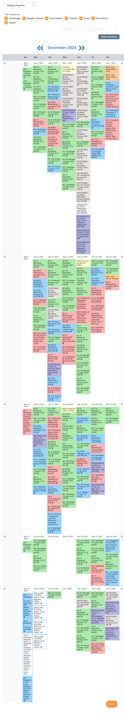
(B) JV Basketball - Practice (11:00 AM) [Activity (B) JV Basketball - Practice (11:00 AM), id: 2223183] (82, 613)
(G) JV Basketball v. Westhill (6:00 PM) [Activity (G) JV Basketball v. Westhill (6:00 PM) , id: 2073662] (53, 490)
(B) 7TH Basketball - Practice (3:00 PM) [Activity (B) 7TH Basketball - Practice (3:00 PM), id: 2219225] (96, 412)
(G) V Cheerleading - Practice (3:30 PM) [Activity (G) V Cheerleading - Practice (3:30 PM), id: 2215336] (82, 329)
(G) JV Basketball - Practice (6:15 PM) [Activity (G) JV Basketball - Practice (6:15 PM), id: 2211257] (53, 152)
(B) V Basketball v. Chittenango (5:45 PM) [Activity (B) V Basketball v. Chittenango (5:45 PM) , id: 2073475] (97, 457)
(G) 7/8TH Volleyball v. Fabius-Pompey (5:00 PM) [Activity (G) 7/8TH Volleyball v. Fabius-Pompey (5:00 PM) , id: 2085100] (68, 328)
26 (5, 589)
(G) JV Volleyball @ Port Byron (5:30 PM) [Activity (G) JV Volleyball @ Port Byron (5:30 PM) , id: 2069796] (97, 300)
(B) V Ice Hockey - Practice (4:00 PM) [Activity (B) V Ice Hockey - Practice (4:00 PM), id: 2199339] (68, 455)
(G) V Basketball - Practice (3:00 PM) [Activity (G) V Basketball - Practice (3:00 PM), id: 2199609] (97, 104)
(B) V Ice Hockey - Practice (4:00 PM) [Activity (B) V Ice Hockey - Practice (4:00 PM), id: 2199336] (68, 283)
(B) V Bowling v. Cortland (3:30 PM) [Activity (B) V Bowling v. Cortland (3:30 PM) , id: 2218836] (83, 438)
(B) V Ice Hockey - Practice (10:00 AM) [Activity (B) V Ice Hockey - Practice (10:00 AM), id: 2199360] (54, 595)
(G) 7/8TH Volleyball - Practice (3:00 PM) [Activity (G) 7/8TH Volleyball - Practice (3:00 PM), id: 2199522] (38, 90)
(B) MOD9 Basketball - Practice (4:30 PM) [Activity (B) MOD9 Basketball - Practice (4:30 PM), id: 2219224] (67, 472)
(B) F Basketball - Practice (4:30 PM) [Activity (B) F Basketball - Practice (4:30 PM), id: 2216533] (68, 463)
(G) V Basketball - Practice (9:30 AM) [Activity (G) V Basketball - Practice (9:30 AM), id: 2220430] (112, 420)
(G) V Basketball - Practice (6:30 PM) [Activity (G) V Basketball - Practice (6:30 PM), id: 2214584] (39, 310)
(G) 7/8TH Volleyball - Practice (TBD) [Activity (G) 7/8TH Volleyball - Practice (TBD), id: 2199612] (96, 70)
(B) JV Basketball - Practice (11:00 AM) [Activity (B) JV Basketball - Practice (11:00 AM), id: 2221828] (111, 565)
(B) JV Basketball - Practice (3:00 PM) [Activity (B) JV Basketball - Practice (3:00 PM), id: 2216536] (82, 412)
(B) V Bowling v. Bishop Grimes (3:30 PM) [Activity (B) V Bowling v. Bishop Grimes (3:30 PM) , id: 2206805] (54, 97)
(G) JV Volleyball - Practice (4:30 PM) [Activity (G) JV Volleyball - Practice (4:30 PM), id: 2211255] (54, 122)
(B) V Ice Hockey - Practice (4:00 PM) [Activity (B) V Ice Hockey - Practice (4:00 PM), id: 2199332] (39, 99)
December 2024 (62, 47)
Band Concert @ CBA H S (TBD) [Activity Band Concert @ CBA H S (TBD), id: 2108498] (68, 410)
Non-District (102, 18)
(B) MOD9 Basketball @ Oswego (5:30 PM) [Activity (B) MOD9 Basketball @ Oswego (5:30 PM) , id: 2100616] (82, 462)
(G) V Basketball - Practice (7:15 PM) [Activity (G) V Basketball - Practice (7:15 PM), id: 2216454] (39, 471)
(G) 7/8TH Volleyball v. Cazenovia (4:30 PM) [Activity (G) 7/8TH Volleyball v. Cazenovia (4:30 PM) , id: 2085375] (97, 282)
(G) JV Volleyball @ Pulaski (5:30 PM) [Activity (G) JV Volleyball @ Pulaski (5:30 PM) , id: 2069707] (39, 302)
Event (87, 18)
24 (5, 404)
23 (5, 257)
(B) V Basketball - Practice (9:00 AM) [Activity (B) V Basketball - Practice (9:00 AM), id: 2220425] (39, 550)
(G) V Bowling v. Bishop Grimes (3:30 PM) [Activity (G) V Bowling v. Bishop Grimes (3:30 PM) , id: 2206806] (54, 89)
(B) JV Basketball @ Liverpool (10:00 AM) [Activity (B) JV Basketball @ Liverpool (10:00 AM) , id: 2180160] (112, 285)
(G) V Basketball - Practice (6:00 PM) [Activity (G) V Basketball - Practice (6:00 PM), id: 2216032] (83, 373)
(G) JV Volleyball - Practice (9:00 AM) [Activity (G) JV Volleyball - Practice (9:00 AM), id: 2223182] (83, 595)
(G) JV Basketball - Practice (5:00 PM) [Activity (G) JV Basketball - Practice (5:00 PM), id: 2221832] (82, 561)
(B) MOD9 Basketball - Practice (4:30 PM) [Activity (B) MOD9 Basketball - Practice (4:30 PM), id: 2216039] (82, 348)
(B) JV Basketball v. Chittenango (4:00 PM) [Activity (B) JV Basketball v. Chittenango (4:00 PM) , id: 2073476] (96, 439)
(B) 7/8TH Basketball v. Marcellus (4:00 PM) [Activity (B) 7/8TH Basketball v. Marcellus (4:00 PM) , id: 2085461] (97, 272)
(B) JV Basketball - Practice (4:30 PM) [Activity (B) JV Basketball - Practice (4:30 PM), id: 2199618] (67, 135)
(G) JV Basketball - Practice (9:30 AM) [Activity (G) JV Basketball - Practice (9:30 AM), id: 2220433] (111, 412)
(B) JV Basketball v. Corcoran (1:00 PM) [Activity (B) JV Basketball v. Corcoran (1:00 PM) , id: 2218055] (27, 626)
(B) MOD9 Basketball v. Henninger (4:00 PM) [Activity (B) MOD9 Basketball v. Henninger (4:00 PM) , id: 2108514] (39, 429)
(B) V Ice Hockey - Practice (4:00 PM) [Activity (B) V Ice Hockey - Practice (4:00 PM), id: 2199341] (39, 568)
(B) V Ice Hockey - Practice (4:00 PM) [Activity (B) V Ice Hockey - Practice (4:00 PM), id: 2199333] (68, 126)
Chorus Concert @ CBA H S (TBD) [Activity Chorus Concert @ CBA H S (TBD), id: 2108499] (83, 263)
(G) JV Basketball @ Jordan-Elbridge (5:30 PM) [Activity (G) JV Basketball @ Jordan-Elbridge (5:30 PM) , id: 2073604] (97, 449)
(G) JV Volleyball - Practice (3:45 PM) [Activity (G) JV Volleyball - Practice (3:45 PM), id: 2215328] (54, 339)
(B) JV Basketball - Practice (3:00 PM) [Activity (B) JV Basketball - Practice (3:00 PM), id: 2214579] (38, 264)
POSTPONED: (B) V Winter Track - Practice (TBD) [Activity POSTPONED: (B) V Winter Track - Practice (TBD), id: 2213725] (83, 92)
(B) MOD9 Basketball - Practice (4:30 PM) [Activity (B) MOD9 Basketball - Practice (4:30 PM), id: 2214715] (67, 291)
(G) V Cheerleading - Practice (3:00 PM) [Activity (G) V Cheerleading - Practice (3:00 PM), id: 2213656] (67, 427)
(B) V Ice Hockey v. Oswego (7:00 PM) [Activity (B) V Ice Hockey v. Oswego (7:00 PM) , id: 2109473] (83, 486)
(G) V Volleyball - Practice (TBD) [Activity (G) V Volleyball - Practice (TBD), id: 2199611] (97, 87)
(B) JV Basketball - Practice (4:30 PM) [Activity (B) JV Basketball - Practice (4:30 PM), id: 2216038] (82, 339)
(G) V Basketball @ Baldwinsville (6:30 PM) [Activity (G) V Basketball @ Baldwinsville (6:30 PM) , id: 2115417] (97, 308)
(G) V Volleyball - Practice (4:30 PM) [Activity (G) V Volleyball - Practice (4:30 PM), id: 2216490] (68, 481)
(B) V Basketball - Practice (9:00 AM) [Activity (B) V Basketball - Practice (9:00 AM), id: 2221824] (97, 543)
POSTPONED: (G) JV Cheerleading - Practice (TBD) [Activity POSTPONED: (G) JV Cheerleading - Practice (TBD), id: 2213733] (82, 102)
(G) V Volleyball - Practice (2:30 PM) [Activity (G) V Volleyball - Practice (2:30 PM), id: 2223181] (83, 622)
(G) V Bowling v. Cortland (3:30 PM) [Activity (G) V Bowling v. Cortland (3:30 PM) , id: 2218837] (83, 420)
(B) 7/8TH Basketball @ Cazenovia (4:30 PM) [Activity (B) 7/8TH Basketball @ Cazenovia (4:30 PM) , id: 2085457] (54, 105)
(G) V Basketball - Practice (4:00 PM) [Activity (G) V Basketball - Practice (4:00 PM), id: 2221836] (83, 630)
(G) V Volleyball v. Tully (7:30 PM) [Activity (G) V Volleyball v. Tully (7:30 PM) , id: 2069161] (83, 494)
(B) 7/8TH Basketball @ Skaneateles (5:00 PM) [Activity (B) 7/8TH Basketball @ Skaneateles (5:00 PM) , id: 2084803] (53, 480)
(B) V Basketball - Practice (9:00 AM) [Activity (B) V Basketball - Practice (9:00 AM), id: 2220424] (27, 547)
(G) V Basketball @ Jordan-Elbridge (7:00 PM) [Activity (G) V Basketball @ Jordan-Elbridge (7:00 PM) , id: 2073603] (97, 478)
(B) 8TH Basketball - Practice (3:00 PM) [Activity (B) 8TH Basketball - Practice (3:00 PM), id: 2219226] (96, 421)
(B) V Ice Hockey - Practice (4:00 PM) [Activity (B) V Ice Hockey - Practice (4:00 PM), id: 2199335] (97, 134)
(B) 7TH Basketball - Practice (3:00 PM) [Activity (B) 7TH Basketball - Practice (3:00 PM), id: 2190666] (67, 274)
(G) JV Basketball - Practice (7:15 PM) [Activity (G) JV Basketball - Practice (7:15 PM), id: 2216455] (38, 480)
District (12, 22)
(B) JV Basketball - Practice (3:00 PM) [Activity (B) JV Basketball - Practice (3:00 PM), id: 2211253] (53, 70)
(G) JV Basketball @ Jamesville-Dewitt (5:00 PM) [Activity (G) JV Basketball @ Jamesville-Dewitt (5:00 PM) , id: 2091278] (68, 339)
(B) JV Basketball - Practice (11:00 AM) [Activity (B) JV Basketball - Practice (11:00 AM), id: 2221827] (97, 559)
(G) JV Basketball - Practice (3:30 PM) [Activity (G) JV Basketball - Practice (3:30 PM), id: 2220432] (82, 429)
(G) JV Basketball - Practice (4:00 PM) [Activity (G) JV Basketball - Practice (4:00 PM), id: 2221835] (96, 629)
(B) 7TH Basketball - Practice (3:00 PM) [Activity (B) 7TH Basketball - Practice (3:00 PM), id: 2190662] (38, 80)
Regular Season (35, 18)
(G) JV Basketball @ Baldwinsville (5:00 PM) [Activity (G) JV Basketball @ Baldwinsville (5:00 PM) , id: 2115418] (96, 291)
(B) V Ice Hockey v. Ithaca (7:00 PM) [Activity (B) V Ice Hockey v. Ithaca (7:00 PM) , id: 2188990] (54, 398)
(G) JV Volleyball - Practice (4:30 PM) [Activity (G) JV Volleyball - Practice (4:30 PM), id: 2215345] (68, 308)
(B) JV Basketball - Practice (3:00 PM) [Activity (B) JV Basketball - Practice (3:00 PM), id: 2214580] (53, 264)
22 (5, 63)
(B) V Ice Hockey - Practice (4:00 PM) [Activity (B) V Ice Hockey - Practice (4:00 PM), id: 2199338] (39, 420)
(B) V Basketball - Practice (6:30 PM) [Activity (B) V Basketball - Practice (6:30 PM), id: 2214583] (39, 327)
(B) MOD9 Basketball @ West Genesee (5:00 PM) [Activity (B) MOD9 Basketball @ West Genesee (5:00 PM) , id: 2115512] (53, 131)
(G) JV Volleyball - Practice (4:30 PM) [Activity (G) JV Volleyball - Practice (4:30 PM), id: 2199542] (39, 106)
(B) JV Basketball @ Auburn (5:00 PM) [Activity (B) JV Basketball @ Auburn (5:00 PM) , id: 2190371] (38, 123)
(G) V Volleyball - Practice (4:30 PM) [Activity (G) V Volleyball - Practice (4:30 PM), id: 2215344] (68, 300)
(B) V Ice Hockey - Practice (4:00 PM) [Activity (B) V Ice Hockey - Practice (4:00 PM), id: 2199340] (97, 430)
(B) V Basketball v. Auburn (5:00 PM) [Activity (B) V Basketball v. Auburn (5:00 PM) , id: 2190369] (39, 132)
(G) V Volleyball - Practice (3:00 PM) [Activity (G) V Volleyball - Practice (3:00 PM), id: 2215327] (54, 283)
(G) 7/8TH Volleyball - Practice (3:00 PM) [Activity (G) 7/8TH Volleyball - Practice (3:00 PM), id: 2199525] (53, 303)
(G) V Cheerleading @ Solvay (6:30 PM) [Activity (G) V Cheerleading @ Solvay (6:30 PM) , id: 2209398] (54, 500)
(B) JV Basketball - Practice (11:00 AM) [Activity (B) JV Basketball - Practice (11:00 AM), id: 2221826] (39, 559)
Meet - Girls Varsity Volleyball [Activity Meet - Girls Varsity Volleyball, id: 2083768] (112, 277)
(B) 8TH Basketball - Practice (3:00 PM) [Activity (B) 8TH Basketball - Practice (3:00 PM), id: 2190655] (67, 264)
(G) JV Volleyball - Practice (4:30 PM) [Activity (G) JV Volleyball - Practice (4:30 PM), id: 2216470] (54, 461)
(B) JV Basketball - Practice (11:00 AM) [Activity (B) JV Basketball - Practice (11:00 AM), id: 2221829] (82, 551)
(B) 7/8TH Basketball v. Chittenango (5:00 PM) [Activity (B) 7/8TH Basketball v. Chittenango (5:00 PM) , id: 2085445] (38, 293)
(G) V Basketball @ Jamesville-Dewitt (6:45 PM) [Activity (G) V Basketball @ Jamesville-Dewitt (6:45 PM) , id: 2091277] (68, 360)
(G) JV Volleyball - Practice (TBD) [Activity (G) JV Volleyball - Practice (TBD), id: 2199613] (97, 79)
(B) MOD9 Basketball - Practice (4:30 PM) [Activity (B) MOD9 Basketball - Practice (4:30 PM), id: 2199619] (67, 145)
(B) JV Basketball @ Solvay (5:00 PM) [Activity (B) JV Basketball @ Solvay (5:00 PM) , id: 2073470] (53, 470)
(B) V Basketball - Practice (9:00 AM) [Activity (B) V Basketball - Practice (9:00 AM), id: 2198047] (27, 73)
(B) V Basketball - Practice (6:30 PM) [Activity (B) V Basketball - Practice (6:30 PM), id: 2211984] (68, 187)
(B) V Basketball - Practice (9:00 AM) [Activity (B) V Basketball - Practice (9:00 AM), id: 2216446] (112, 263)
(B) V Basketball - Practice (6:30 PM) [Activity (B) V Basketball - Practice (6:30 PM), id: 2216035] (83, 390)
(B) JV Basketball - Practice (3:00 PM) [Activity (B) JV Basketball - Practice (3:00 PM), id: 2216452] (38, 412)
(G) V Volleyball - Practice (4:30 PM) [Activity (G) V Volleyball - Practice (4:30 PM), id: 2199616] (68, 169)
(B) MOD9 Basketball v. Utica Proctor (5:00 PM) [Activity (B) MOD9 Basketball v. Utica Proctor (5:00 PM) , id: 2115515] (53, 348)
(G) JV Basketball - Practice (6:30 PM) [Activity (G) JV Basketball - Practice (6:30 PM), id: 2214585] (38, 319)
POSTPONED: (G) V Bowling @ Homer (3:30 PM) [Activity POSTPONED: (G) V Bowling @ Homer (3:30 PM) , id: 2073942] (83, 176)
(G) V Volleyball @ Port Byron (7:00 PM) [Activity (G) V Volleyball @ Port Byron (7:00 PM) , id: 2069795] (97, 329)
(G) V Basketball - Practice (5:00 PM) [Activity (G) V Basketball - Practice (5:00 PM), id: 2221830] (83, 570)
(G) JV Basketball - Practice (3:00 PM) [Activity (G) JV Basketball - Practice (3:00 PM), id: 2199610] (96, 113)
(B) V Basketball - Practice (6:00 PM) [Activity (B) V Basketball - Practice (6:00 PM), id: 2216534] (68, 496)
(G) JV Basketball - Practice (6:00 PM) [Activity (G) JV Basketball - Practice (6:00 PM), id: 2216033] (82, 381)
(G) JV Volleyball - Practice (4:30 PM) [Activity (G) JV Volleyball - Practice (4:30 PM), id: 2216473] (68, 488)
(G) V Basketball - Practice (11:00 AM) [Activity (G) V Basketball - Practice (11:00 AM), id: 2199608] (27, 85)
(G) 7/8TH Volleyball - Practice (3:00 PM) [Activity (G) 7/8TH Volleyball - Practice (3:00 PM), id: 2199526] (82, 282)
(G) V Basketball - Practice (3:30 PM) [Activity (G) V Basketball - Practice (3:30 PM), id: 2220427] (83, 446)
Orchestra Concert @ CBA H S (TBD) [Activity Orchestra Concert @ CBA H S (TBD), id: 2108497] (68, 69)
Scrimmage (15, 18)
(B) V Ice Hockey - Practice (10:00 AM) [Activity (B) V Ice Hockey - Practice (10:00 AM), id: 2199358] (83, 543)
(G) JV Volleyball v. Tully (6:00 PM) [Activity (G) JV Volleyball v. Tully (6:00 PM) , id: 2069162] (83, 471)
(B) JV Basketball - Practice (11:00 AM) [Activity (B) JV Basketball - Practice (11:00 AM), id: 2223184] (97, 604)
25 (5, 536)
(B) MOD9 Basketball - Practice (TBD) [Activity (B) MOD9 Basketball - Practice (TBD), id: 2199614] (96, 95)
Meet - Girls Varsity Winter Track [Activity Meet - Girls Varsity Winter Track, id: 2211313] (111, 77)
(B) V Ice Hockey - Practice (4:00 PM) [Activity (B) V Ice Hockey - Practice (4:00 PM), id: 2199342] (83, 647)
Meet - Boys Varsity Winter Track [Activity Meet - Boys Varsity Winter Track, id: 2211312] (111, 69)
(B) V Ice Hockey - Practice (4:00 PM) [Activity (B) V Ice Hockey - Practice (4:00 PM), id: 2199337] (97, 263)
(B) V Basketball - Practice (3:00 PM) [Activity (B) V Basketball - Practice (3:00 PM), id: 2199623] (83, 124)
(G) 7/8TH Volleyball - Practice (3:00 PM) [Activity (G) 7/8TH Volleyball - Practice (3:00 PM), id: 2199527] (67, 417)
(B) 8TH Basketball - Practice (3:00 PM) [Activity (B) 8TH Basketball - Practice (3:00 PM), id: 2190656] (82, 272)
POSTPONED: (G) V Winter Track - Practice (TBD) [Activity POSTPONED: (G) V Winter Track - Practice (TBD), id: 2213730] (83, 70)
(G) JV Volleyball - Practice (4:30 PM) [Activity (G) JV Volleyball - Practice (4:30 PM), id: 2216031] (83, 357)
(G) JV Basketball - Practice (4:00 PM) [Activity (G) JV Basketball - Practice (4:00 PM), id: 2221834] (82, 639)
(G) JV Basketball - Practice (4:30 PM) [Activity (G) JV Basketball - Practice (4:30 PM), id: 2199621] (67, 178)
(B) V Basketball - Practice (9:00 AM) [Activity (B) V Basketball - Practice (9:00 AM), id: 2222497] (97, 595)
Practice (73, 18)
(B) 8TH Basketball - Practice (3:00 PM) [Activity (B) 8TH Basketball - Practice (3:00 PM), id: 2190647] (38, 70)
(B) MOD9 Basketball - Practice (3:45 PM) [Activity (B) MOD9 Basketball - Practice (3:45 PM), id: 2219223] (53, 445)
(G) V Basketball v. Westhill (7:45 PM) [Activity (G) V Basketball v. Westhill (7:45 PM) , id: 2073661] (54, 530)
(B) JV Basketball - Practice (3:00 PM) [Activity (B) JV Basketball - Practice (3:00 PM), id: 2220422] (67, 437)
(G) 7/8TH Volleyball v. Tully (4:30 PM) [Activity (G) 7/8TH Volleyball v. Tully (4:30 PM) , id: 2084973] (83, 453)
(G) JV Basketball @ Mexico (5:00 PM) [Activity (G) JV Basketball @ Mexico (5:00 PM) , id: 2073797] (53, 358)
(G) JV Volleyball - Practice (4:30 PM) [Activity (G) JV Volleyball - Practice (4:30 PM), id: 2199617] (68, 161)
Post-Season (56, 18)
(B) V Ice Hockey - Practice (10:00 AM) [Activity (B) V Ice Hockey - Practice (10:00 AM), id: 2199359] (97, 550)
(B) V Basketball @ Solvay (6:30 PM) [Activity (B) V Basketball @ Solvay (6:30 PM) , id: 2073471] (54, 509)
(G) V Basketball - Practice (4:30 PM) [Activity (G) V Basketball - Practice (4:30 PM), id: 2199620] (68, 154)
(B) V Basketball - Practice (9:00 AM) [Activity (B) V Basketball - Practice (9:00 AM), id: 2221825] (112, 556)
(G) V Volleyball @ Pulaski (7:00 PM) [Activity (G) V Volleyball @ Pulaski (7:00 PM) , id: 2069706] (39, 349)
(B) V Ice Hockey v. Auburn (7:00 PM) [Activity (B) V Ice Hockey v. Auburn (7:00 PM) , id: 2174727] (54, 169)
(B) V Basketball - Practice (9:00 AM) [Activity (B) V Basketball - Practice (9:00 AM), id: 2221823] (39, 543)
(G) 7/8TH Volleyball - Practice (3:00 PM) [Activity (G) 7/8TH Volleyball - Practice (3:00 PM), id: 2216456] (53, 412)
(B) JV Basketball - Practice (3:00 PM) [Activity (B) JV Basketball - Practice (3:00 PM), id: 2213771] (53, 274)
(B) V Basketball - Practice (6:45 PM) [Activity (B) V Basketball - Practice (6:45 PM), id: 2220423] (83, 479)
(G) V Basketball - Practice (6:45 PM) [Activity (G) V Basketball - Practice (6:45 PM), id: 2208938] (39, 149)
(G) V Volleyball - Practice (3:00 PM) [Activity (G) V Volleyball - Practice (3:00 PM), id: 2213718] (83, 144)
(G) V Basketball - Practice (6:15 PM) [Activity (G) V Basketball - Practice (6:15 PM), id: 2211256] (54, 161)
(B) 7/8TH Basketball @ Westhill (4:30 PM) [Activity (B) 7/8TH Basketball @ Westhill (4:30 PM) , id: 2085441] (96, 142)
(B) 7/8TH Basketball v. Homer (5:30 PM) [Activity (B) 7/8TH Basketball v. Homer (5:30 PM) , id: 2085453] (52, 381)
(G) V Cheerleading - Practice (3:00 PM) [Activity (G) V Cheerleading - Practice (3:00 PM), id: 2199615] (53, 80)
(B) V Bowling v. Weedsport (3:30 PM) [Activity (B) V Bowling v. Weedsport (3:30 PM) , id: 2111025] (54, 324)
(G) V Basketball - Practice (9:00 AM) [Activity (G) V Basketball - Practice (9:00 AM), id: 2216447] (112, 271)
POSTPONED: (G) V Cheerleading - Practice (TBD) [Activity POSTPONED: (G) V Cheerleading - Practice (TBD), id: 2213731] (82, 81)
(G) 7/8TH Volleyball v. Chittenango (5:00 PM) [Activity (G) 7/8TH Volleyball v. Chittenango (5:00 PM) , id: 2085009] (38, 453)
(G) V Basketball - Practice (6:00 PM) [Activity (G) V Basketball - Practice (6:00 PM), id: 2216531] (68, 504)
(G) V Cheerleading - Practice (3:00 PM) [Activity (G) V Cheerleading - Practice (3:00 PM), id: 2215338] (67, 447)
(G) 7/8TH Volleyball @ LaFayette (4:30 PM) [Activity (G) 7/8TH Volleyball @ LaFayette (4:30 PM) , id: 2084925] (39, 274)
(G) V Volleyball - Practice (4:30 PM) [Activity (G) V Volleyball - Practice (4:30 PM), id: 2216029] (83, 365)
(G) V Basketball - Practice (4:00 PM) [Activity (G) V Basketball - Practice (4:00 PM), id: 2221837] (97, 638)
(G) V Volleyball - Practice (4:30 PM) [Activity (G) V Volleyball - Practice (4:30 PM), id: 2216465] (54, 454)
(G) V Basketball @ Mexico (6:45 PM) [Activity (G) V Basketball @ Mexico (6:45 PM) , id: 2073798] (54, 390)
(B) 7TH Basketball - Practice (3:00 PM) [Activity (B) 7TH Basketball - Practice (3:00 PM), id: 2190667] (82, 291)
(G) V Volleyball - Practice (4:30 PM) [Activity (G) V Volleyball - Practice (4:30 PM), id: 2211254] (54, 114)
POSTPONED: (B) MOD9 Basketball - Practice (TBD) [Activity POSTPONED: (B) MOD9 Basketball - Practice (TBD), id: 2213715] (82, 114)
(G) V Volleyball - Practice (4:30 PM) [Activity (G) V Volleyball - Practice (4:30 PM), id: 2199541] (39, 114)
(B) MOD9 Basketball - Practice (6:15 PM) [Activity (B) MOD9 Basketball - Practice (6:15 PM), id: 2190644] (38, 140)
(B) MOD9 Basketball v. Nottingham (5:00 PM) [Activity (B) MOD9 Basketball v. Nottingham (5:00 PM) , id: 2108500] (38, 284)
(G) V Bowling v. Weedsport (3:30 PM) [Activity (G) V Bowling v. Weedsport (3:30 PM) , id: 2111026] (54, 331)
